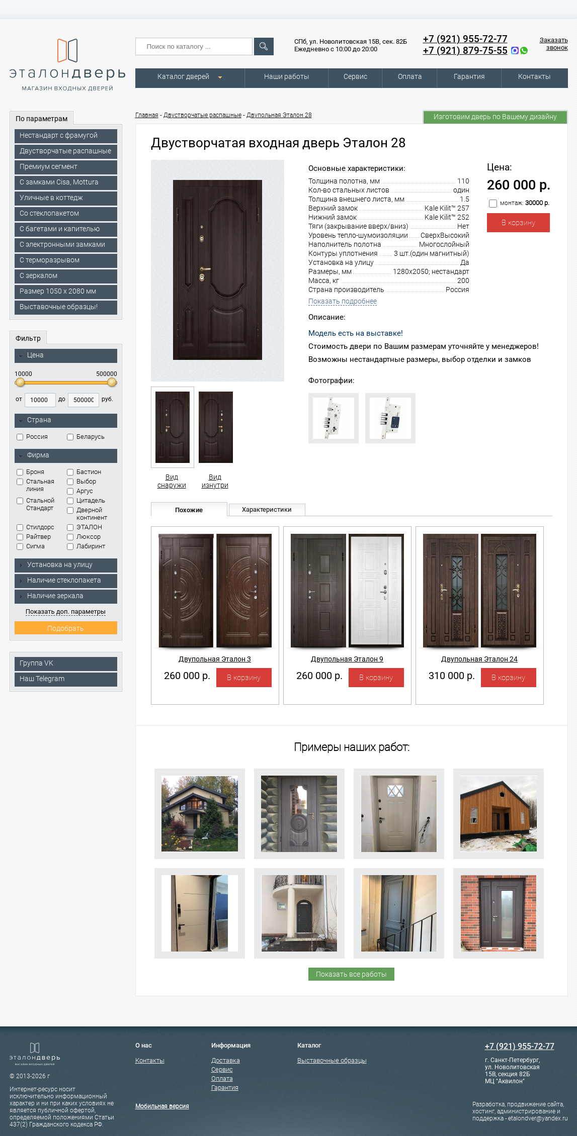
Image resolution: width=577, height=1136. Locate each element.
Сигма (31, 546)
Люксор (84, 536)
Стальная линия (35, 485)
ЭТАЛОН (84, 527)
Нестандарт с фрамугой (59, 135)
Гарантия (469, 76)
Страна (34, 420)
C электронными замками (62, 244)
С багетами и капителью (60, 229)
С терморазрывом (49, 260)
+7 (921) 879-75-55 (465, 50)
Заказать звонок (554, 43)
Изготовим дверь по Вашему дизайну (495, 117)
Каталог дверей (183, 76)
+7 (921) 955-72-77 (465, 39)
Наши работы (286, 76)
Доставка (225, 1060)
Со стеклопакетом (49, 213)
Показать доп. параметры (66, 611)
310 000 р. (452, 676)
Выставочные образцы (332, 1060)
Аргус (80, 491)
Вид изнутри (215, 438)
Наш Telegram (42, 679)
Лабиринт (86, 546)
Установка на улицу (55, 564)
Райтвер (34, 536)
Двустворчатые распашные (65, 151)
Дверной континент (87, 513)
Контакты (534, 76)
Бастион (84, 472)
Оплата (410, 76)
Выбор (81, 481)
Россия (32, 436)
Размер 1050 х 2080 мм (58, 291)
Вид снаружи (172, 438)
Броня (30, 472)
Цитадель (86, 500)
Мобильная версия (162, 1106)
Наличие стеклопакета (59, 580)
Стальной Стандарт (35, 504)
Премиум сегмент (48, 166)
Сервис (355, 76)
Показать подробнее (342, 301)
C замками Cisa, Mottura (59, 182)
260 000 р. (187, 676)
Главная (146, 115)
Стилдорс (35, 527)
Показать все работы (351, 974)
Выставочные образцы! (59, 307)
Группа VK (36, 663)
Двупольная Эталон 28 (279, 115)
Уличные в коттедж (51, 198)
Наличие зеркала (51, 596)
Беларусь (86, 436)
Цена (31, 355)
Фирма (33, 455)
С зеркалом (38, 275)
